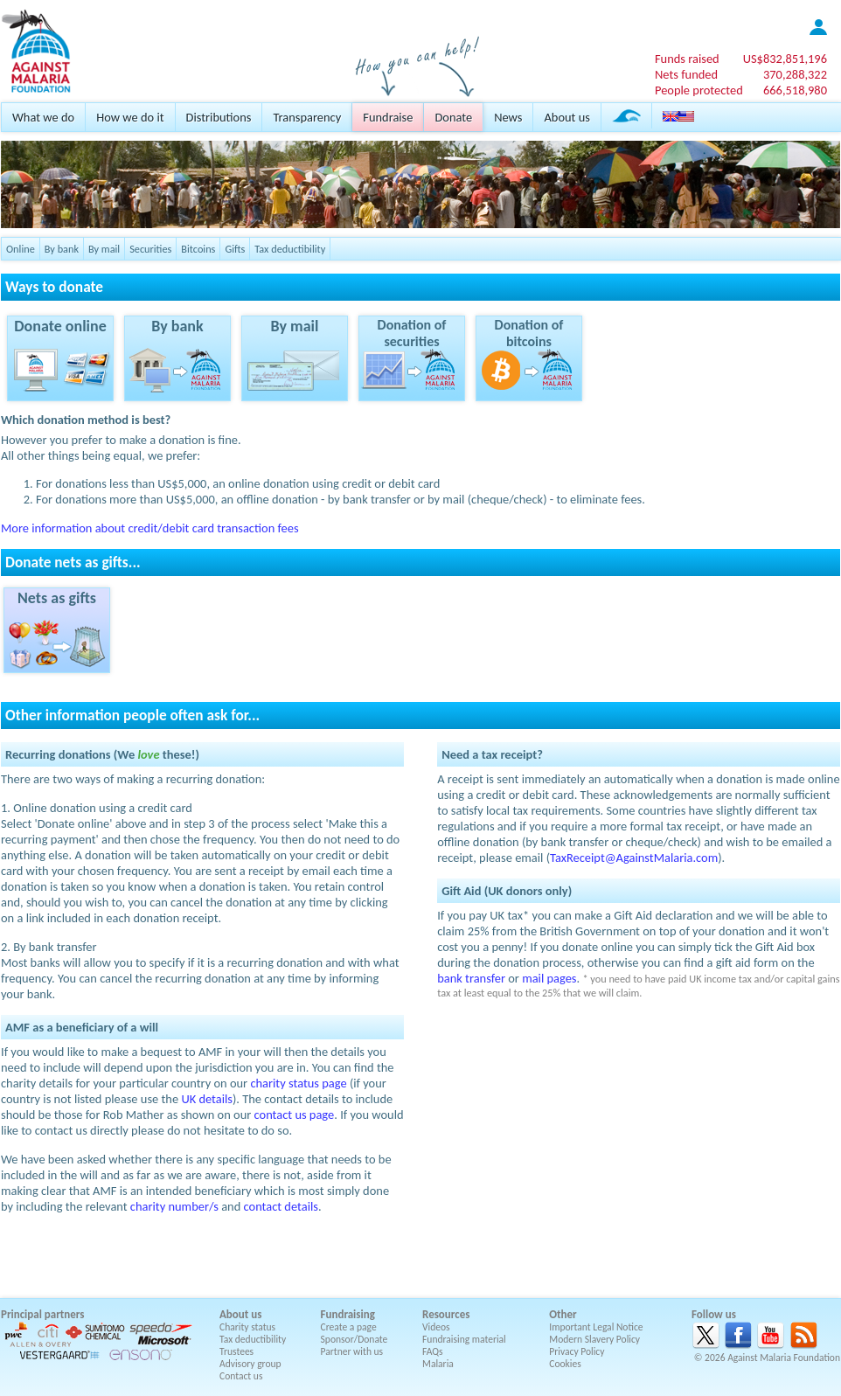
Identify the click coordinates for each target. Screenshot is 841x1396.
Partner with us (352, 1351)
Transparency (307, 117)
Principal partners (42, 1314)
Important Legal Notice (596, 1327)
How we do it (129, 117)
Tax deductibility (289, 248)
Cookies (565, 1364)
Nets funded (686, 74)
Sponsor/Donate (354, 1339)
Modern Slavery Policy (594, 1339)
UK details (207, 1099)
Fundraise (388, 117)
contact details (281, 1206)
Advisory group (250, 1364)
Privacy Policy (576, 1351)
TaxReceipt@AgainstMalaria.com (634, 857)
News (508, 117)
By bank (62, 248)
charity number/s (174, 1206)
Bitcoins (198, 248)
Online (20, 248)
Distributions (219, 117)
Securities (150, 248)
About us (566, 117)
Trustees (236, 1351)
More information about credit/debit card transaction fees (150, 528)
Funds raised (687, 58)
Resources (445, 1314)
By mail (104, 248)
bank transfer (471, 978)
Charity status (247, 1327)
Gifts (235, 248)
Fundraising (348, 1314)
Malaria (438, 1364)
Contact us (240, 1376)
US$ (785, 58)
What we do (43, 117)
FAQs (432, 1351)
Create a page (349, 1327)
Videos (436, 1327)
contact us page (294, 1114)
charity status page (298, 1083)
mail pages (549, 978)
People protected (699, 90)
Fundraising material (464, 1339)
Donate (453, 117)
